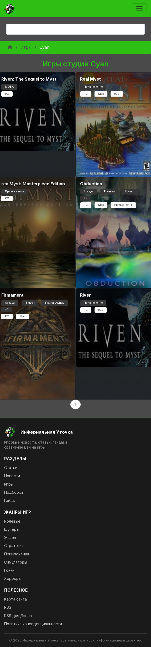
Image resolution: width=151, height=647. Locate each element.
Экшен (10, 537)
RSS (7, 607)
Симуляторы (15, 562)
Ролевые (12, 521)
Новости (12, 476)
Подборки (13, 492)
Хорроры (12, 578)
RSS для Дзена (18, 615)
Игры (26, 47)
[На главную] (75, 432)
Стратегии (14, 545)
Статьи (10, 467)
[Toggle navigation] (139, 8)
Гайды (9, 500)
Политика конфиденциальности (33, 624)
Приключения (16, 554)
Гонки (9, 570)
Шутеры (11, 529)
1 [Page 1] (75, 404)
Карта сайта (15, 599)
